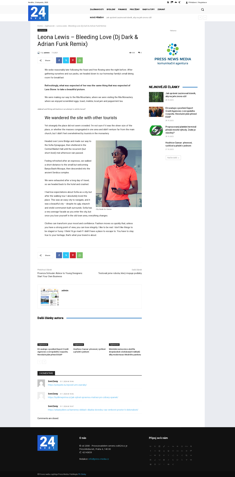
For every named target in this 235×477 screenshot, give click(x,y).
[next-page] (44, 362)
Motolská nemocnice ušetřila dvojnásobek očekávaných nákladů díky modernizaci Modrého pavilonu (125, 352)
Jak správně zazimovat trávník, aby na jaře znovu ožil (129, 17)
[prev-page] (39, 362)
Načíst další (173, 157)
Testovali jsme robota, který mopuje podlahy (120, 273)
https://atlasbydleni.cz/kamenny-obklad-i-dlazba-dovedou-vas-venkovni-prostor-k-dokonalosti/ (93, 410)
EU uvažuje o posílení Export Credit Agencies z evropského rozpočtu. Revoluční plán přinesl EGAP (52, 352)
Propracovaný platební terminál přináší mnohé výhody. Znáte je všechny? (180, 130)
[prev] (200, 17)
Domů (40, 26)
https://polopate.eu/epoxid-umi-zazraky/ (67, 385)
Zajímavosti (50, 26)
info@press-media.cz (99, 458)
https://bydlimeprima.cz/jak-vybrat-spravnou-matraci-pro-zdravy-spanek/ (83, 397)
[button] (202, 9)
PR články (82, 474)
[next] (205, 17)
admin (47, 52)
